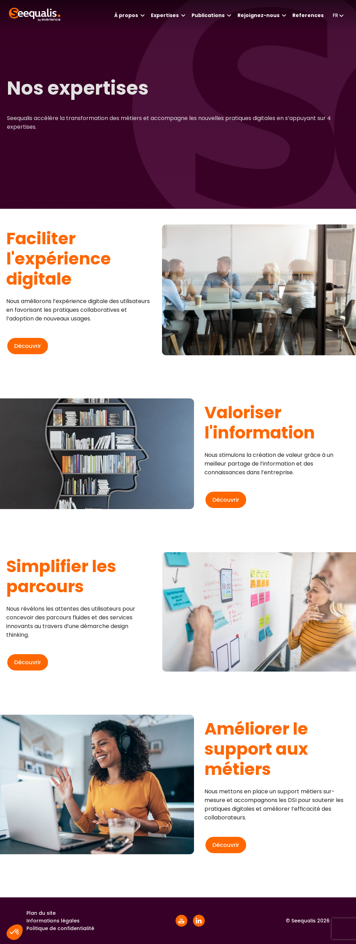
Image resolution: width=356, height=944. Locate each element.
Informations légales (53, 920)
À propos (126, 15)
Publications (208, 15)
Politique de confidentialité (60, 928)
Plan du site (41, 913)
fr (335, 15)
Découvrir (27, 346)
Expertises (165, 15)
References (308, 15)
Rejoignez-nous (258, 15)
